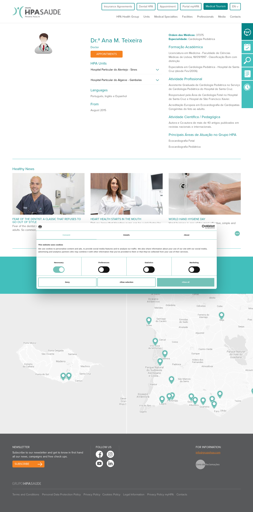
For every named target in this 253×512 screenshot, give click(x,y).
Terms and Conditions (25, 494)
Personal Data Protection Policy (61, 494)
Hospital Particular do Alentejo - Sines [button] (114, 69)
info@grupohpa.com (208, 452)
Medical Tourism (216, 6)
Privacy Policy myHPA (160, 494)
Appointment (168, 6)
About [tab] (186, 235)
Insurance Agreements (118, 6)
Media (222, 16)
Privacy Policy (92, 494)
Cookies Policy (111, 494)
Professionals (205, 16)
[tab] (126, 71)
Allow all (185, 282)
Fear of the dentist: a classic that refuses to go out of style (46, 220)
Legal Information (133, 494)
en (235, 6)
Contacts (235, 16)
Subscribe (22, 464)
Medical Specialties (166, 16)
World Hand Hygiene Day (187, 219)
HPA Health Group (127, 16)
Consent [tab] (66, 235)
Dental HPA (146, 6)
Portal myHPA (190, 6)
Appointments (106, 54)
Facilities (187, 16)
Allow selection (126, 282)
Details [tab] (126, 235)
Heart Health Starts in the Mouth (116, 219)
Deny (67, 282)
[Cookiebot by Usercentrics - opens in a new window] (197, 227)
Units (146, 16)
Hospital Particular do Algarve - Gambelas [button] (116, 80)
